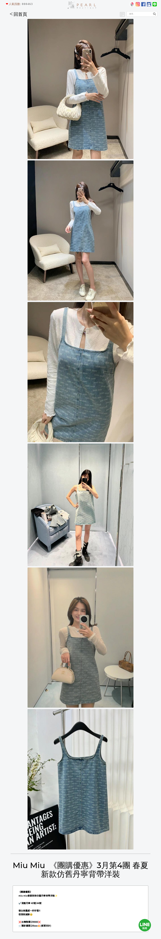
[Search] (139, 14)
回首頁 (18, 14)
